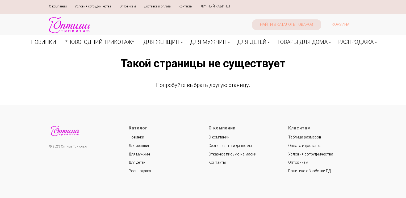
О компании (58, 6)
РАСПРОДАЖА (356, 42)
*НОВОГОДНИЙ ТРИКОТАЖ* (99, 42)
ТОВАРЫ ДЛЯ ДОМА (302, 42)
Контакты (185, 6)
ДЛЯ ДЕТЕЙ (251, 42)
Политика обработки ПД (309, 171)
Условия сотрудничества (93, 6)
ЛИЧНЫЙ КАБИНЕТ (216, 6)
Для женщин (139, 146)
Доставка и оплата (157, 6)
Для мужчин (139, 154)
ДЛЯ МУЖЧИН (208, 42)
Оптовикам (127, 6)
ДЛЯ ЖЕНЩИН (161, 42)
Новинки (136, 137)
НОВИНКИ (43, 42)
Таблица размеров (304, 137)
